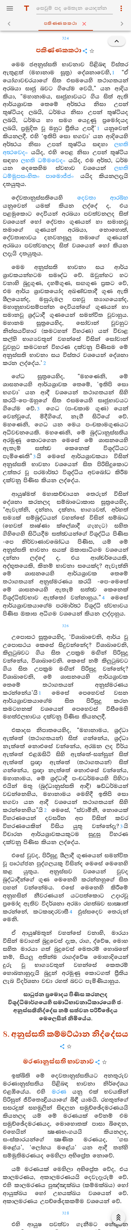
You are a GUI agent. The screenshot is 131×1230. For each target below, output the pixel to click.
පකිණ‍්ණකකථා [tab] (67, 23)
